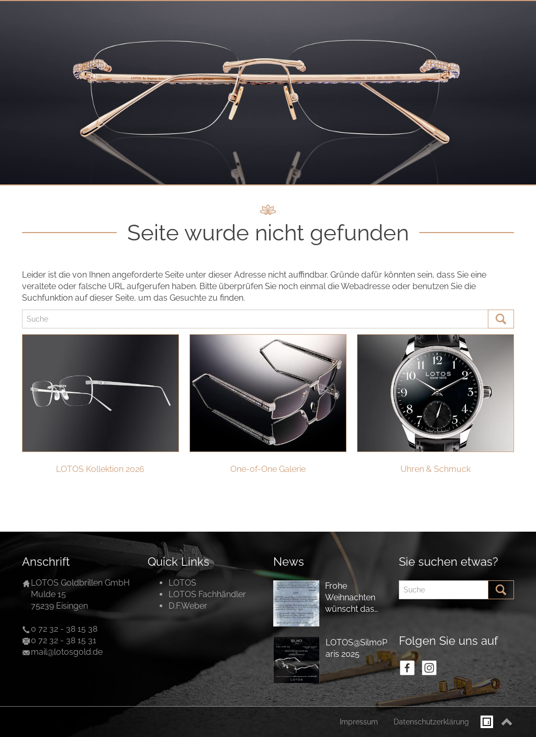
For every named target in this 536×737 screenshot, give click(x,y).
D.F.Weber (188, 606)
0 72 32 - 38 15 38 (64, 629)
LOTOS (182, 583)
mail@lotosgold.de (67, 652)
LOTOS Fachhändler (207, 594)
